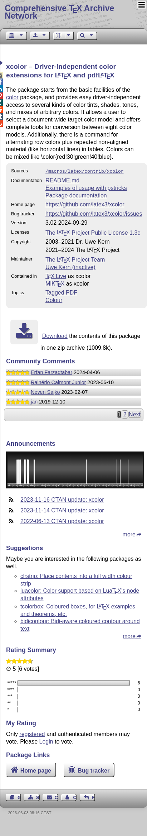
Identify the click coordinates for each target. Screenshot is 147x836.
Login (46, 741)
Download (55, 335)
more (129, 534)
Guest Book (19, 796)
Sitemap (38, 796)
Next (135, 414)
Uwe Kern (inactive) (70, 266)
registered (32, 733)
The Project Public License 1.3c (92, 232)
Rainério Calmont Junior (58, 381)
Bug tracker (93, 770)
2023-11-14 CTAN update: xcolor (62, 510)
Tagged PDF (61, 292)
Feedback (93, 796)
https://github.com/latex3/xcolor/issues (93, 213)
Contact (56, 796)
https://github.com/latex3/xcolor (84, 204)
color (12, 97)
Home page (35, 770)
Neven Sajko (45, 391)
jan (34, 401)
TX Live (55, 275)
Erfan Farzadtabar (51, 371)
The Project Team (75, 259)
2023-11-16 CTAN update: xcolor (62, 499)
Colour (53, 299)
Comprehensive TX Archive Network (59, 12)
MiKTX (54, 283)
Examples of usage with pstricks (86, 187)
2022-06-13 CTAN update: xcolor (62, 520)
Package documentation (76, 195)
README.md (62, 180)
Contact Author (75, 796)
